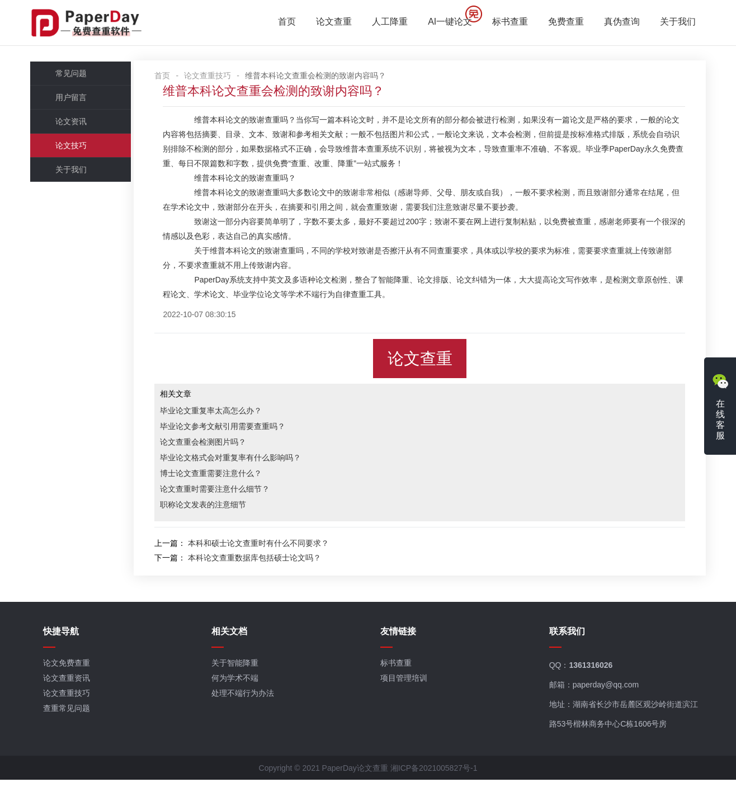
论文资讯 (73, 124)
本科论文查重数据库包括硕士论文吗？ (269, 560)
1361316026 (591, 671)
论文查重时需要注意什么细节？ (230, 491)
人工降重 (387, 22)
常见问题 (73, 76)
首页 (285, 22)
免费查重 (564, 22)
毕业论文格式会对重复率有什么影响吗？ (245, 460)
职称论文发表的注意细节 (218, 507)
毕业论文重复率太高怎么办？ (226, 413)
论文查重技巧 (222, 78)
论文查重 (332, 22)
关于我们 (675, 22)
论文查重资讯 (69, 684)
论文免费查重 (69, 669)
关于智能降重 (237, 669)
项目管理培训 (404, 684)
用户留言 (73, 100)
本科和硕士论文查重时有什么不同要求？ (273, 545)
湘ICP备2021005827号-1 (434, 775)
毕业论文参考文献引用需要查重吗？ (237, 429)
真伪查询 (620, 22)
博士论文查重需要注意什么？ (226, 476)
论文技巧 (73, 148)
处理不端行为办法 (245, 699)
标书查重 (508, 22)
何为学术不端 (237, 684)
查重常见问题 (69, 714)
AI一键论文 (448, 22)
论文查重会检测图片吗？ (218, 444)
